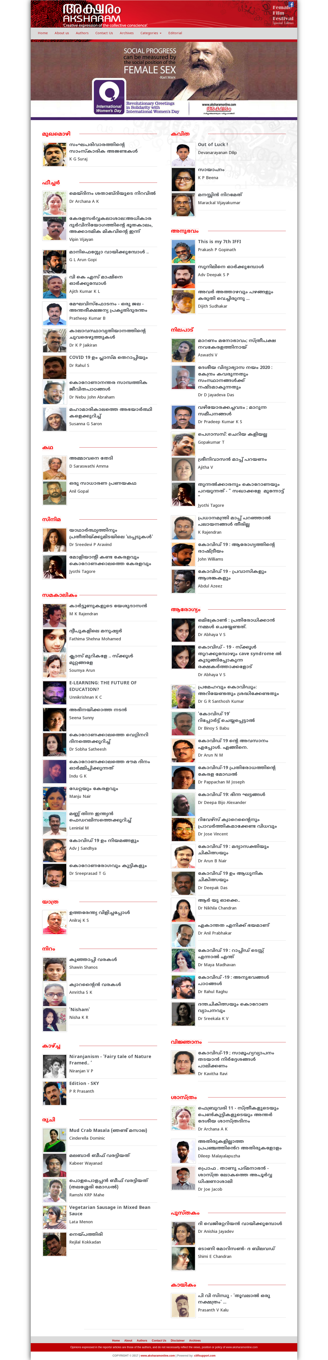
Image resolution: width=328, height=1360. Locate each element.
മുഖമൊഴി (56, 134)
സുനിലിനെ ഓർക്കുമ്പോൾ (231, 267)
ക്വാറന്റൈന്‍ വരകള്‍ (95, 985)
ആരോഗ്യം (186, 610)
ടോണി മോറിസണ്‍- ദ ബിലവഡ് (236, 1249)
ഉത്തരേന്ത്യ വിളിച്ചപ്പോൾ (99, 913)
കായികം (183, 1285)
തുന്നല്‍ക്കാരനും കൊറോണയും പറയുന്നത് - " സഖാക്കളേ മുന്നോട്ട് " (241, 491)
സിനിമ (52, 520)
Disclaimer (178, 1340)
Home (43, 33)
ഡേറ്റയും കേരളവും (94, 789)
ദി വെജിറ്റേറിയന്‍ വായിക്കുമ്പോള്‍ (240, 1224)
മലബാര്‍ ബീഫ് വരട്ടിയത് (99, 1156)
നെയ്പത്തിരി (86, 1235)
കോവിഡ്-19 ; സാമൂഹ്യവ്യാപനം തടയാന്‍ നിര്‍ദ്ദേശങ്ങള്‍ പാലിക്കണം (236, 1060)
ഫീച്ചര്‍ (51, 183)
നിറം (49, 949)
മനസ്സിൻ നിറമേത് (220, 195)
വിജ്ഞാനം (186, 1042)
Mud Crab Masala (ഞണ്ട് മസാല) (108, 1131)
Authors (82, 33)
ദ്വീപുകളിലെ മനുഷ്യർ (95, 631)
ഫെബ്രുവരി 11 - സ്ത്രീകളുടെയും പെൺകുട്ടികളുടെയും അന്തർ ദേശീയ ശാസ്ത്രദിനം (238, 1115)
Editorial (175, 33)
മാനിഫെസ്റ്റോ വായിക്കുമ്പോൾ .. (109, 252)
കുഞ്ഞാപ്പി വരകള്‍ (94, 960)
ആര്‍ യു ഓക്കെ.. (219, 901)
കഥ (47, 448)
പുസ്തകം (185, 1213)
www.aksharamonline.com (242, 1347)
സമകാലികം (60, 595)
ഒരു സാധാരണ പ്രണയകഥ (102, 484)
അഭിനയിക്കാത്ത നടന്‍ (98, 710)
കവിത (180, 134)
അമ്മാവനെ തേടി (91, 458)
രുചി (49, 1120)
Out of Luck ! (213, 145)
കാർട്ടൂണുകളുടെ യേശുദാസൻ (108, 606)
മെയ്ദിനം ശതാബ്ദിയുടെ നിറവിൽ (112, 194)
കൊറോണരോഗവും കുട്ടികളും (108, 866)
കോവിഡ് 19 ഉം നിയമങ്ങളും (104, 841)
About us (62, 33)
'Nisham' (79, 1010)
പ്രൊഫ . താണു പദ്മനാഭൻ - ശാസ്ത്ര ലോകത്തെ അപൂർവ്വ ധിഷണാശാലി (235, 1175)
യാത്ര (50, 902)
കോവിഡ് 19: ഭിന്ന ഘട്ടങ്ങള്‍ (231, 795)
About (128, 1340)
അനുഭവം (185, 231)
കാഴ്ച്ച (51, 1046)
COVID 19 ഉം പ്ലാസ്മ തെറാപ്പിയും (108, 358)
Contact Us (104, 33)
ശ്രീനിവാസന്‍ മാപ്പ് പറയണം (233, 460)
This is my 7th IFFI (219, 242)
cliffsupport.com (204, 1355)
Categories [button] (151, 33)
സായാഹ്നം (211, 170)
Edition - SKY (84, 1084)
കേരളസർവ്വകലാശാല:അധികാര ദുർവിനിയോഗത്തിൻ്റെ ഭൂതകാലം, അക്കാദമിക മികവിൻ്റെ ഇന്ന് (111, 225)
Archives (127, 33)
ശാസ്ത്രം (184, 1098)
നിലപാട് (182, 330)
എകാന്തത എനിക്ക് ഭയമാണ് (233, 926)
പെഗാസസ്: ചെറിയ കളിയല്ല (233, 435)
